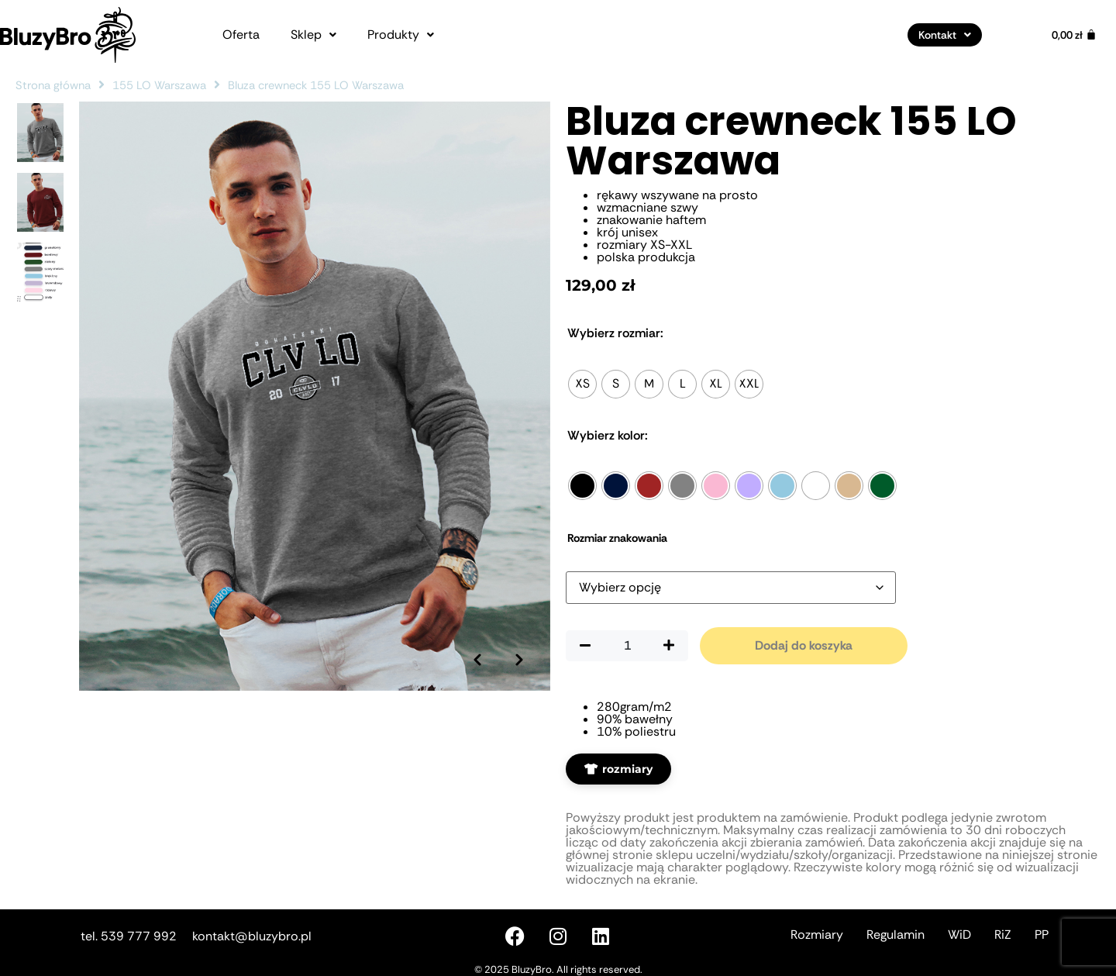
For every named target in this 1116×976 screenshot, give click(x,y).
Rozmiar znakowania (617, 538)
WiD (959, 934)
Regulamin (895, 934)
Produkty (400, 35)
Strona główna (53, 85)
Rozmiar (615, 333)
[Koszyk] (1074, 35)
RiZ (1002, 934)
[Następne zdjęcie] (519, 637)
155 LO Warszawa (159, 85)
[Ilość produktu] (626, 645)
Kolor (607, 435)
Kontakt (944, 35)
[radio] (582, 384)
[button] (313, 35)
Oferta (241, 35)
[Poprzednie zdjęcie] (476, 637)
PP (1042, 934)
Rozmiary (816, 934)
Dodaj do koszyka (803, 645)
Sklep (313, 35)
